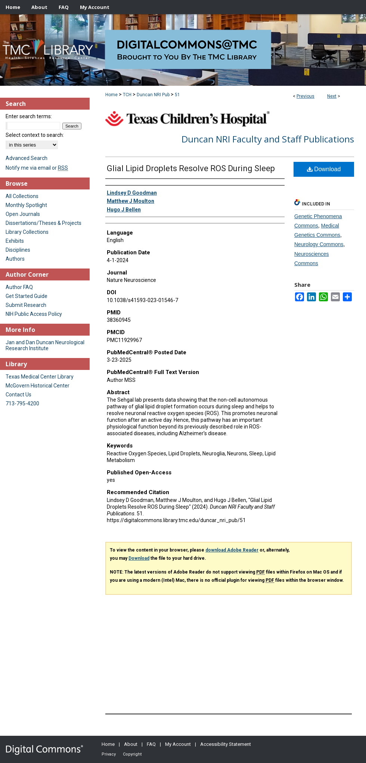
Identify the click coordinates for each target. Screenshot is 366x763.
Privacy (109, 754)
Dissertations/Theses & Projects (43, 223)
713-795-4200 (22, 403)
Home (111, 94)
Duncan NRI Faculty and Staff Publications (268, 139)
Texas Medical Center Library (40, 377)
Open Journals (23, 214)
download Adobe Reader (231, 550)
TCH (127, 94)
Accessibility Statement (225, 744)
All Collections (22, 196)
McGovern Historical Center (37, 386)
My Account (178, 744)
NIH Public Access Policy (34, 314)
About (130, 744)
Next (331, 96)
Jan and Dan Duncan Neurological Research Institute (45, 345)
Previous (305, 96)
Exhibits (15, 241)
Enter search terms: (29, 116)
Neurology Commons (319, 244)
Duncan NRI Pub (153, 94)
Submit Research (26, 305)
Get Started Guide (26, 296)
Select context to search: (35, 135)
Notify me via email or (37, 168)
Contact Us (18, 395)
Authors (15, 259)
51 (177, 94)
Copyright (132, 754)
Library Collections (27, 232)
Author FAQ (19, 287)
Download (324, 169)
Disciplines (18, 250)
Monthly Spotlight (26, 205)
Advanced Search (26, 158)
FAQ (151, 744)
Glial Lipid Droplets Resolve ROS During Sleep (191, 168)
